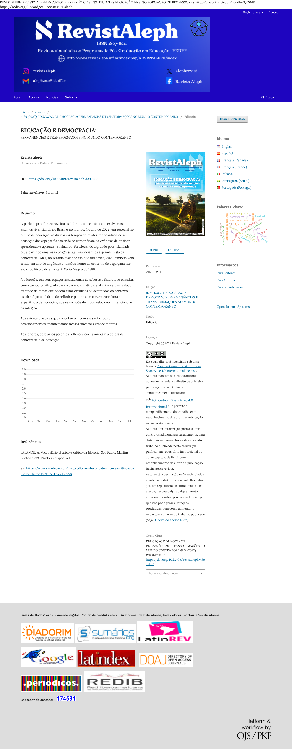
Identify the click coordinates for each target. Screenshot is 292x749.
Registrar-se (252, 12)
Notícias (52, 97)
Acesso (273, 12)
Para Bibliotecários (230, 287)
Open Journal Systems (233, 307)
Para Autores (226, 280)
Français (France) (234, 167)
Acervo (34, 97)
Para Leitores (226, 273)
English (227, 146)
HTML (176, 250)
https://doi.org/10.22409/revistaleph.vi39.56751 (64, 179)
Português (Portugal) (236, 187)
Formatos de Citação (163, 573)
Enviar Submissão (232, 119)
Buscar (268, 97)
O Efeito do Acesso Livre (170, 520)
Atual (17, 97)
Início (25, 112)
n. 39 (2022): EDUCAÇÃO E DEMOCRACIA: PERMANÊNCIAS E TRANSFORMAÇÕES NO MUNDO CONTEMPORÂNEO (99, 117)
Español (227, 153)
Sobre (70, 97)
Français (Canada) (235, 160)
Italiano (227, 174)
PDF (155, 250)
